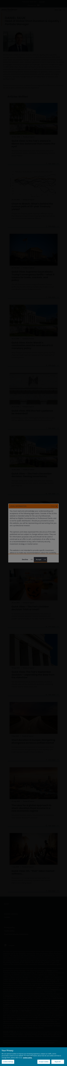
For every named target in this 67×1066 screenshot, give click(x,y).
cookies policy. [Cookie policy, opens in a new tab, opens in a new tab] (27, 1058)
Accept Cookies (44, 1062)
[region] (33, 1056)
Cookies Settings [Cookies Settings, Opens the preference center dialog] (8, 1062)
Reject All (58, 1062)
